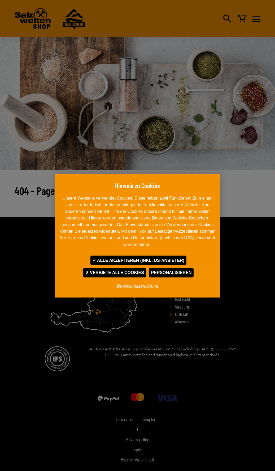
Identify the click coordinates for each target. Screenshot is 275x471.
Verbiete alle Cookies (114, 272)
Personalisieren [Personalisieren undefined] (171, 272)
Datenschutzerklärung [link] (137, 286)
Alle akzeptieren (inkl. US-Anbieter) (138, 260)
